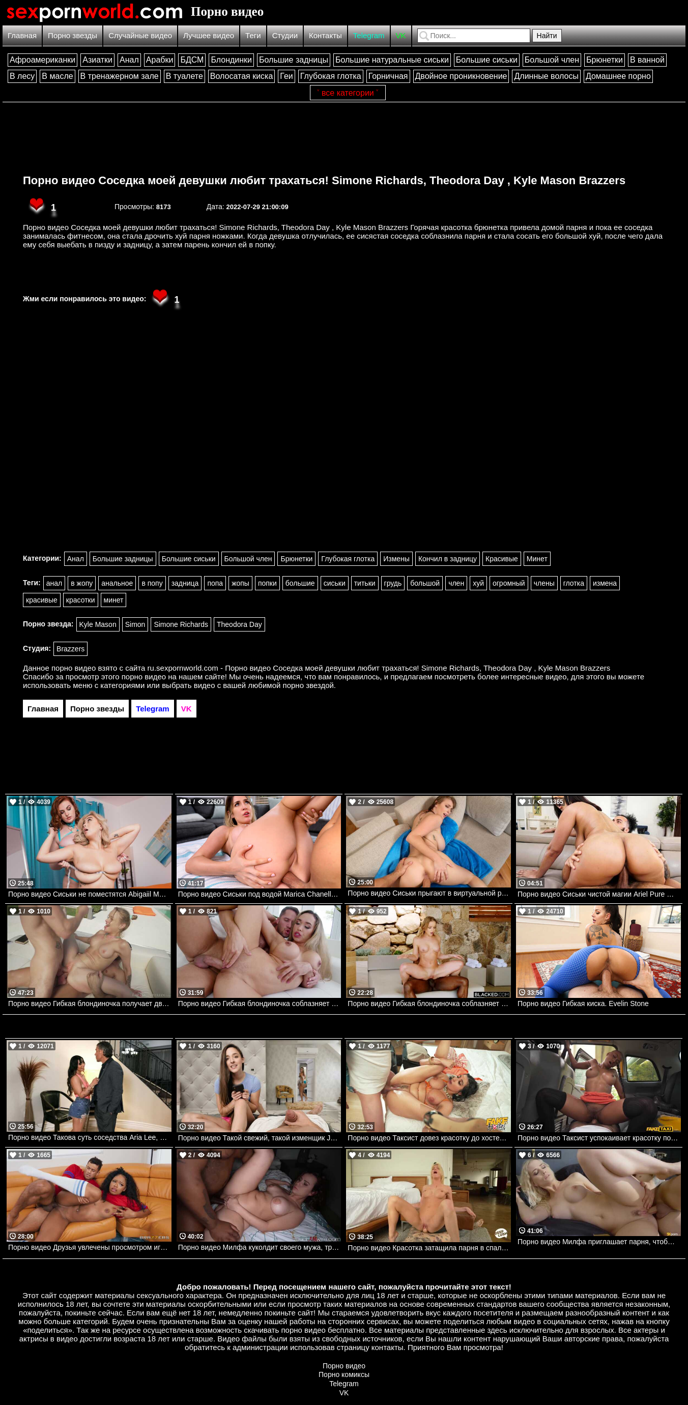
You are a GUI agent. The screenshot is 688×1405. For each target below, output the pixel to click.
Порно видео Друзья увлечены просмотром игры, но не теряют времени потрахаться (89, 1247)
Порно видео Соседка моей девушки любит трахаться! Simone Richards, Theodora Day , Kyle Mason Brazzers (324, 180)
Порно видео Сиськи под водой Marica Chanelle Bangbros (259, 894)
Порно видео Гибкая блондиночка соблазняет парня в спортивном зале (259, 1003)
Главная (22, 35)
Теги (253, 35)
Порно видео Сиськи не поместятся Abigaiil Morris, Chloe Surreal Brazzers (89, 894)
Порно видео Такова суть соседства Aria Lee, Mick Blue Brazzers (89, 1137)
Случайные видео (140, 35)
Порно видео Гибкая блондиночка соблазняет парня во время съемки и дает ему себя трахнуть (429, 1003)
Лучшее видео (208, 35)
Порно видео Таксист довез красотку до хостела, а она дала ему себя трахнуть (429, 1138)
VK (401, 35)
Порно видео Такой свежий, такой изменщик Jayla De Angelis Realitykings (259, 1138)
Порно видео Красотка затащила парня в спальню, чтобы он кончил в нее (429, 1248)
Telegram (369, 35)
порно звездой (308, 685)
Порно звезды (72, 35)
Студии (285, 35)
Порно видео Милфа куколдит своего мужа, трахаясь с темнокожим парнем (259, 1247)
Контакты (325, 35)
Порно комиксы (344, 1374)
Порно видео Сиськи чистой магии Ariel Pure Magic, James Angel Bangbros (599, 894)
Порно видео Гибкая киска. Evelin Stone (583, 1003)
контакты (387, 1347)
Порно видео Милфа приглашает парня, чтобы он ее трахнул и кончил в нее (599, 1242)
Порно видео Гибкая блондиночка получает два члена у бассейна (89, 1003)
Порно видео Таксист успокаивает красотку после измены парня (599, 1138)
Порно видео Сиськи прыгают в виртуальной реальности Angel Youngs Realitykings (429, 893)
